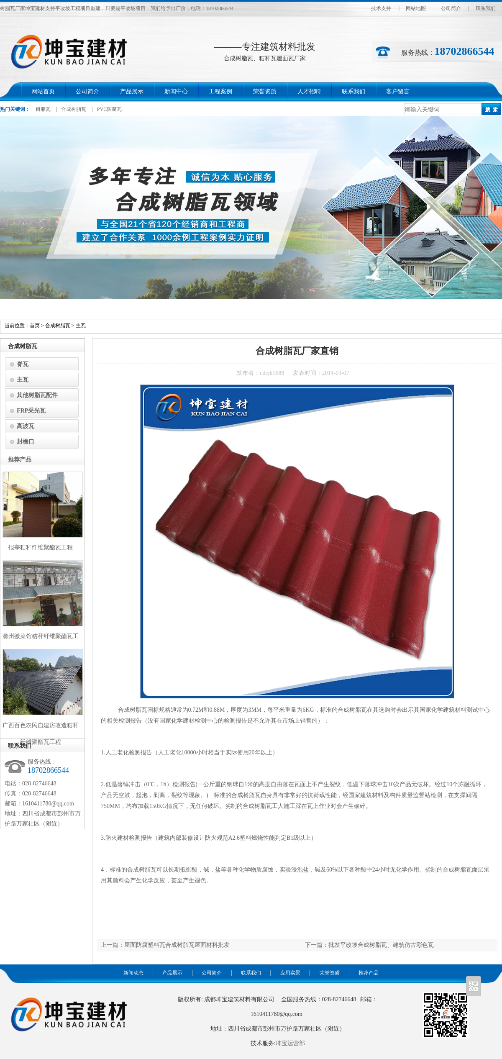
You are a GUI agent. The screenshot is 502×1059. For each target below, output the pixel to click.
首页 (35, 325)
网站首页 (43, 91)
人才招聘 (309, 91)
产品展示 (131, 91)
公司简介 (451, 8)
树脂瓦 (43, 109)
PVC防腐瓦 (109, 109)
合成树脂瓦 (73, 109)
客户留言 (398, 91)
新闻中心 (176, 91)
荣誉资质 (265, 91)
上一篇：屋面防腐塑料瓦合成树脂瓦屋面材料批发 (165, 945)
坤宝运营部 (290, 1043)
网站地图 (416, 8)
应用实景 (290, 973)
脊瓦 (22, 364)
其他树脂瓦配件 (37, 395)
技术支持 (381, 8)
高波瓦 (25, 426)
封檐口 (25, 441)
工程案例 (220, 91)
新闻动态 (133, 973)
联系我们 (486, 8)
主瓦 (81, 325)
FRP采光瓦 (31, 411)
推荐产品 (369, 973)
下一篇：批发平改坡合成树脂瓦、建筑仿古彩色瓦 (369, 945)
